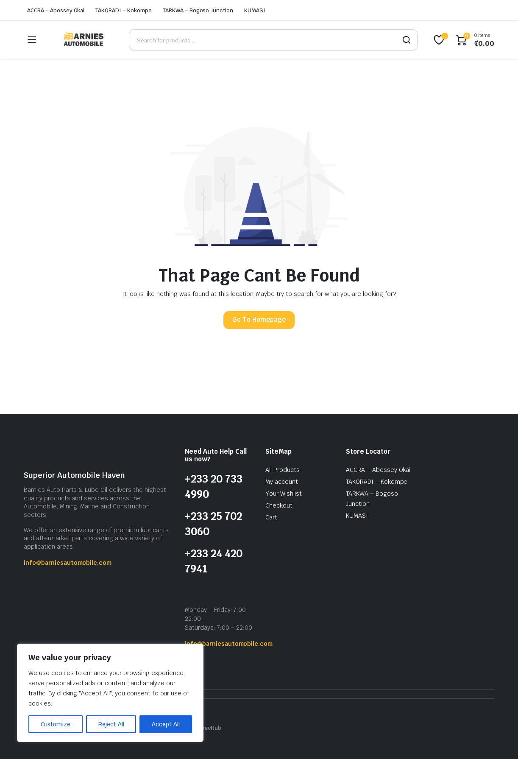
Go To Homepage (259, 319)
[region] (110, 693)
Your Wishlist (283, 493)
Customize (55, 724)
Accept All (166, 724)
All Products (282, 470)
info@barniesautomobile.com (67, 562)
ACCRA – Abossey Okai (55, 10)
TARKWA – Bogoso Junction (198, 10)
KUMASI (254, 10)
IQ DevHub (207, 727)
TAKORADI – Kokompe (123, 10)
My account (281, 482)
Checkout (278, 505)
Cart (271, 517)
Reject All (111, 724)
